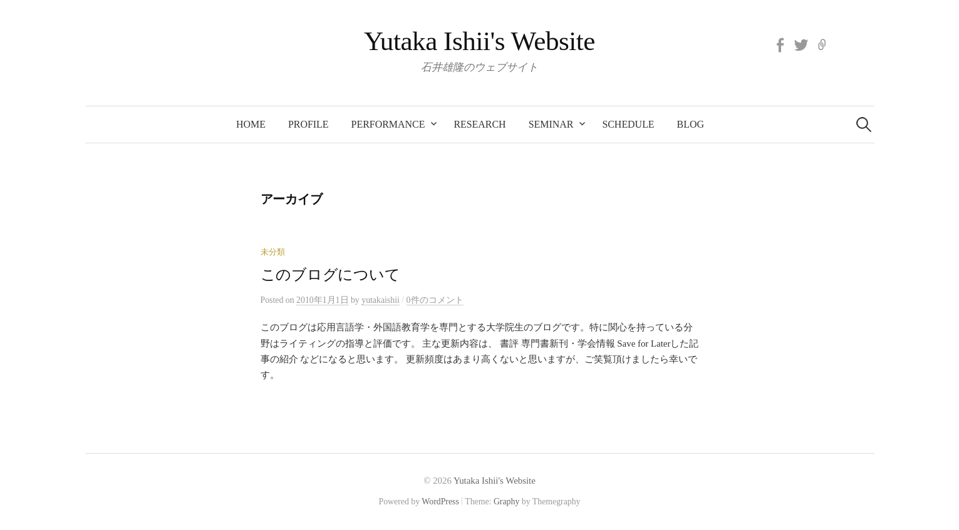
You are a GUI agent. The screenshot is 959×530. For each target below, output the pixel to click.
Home (251, 124)
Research (479, 124)
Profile (308, 124)
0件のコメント (435, 300)
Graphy (506, 501)
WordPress (440, 501)
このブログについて (330, 275)
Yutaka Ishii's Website (479, 41)
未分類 (273, 252)
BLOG (690, 124)
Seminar (551, 124)
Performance (388, 124)
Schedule (628, 124)
